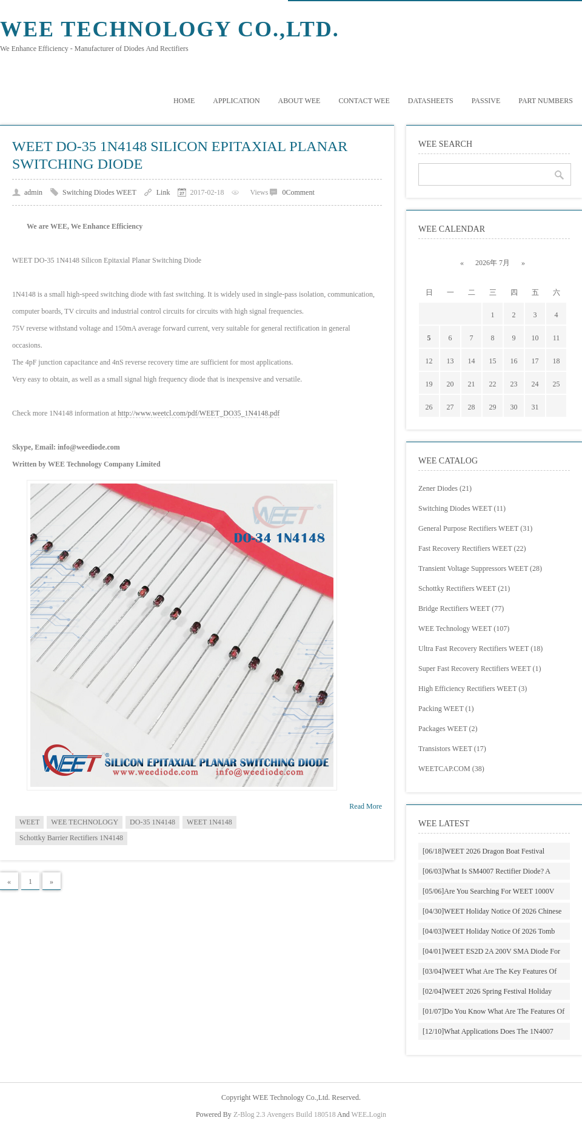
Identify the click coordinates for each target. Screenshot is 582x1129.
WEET (29, 822)
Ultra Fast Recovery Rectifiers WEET (480, 648)
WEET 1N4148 (209, 822)
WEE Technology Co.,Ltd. (170, 29)
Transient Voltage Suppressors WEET (480, 568)
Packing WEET (446, 708)
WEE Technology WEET (463, 628)
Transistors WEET (452, 748)
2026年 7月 (492, 262)
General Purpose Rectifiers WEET (475, 528)
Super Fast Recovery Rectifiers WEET (479, 668)
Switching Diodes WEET (99, 192)
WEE (359, 1114)
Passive (486, 100)
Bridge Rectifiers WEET (461, 608)
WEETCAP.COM (451, 768)
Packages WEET (448, 728)
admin (33, 192)
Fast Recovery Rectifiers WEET (472, 548)
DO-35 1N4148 (152, 822)
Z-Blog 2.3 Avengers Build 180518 (284, 1114)
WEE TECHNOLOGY (84, 822)
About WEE (299, 100)
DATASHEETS (430, 100)
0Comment (298, 192)
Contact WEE (363, 100)
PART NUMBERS (545, 100)
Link (163, 192)
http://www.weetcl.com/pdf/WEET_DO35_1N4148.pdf (198, 413)
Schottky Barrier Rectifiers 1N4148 (71, 838)
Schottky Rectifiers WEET (464, 588)
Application (236, 100)
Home (184, 100)
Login (377, 1114)
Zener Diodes (445, 488)
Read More (365, 806)
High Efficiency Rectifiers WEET (472, 688)
